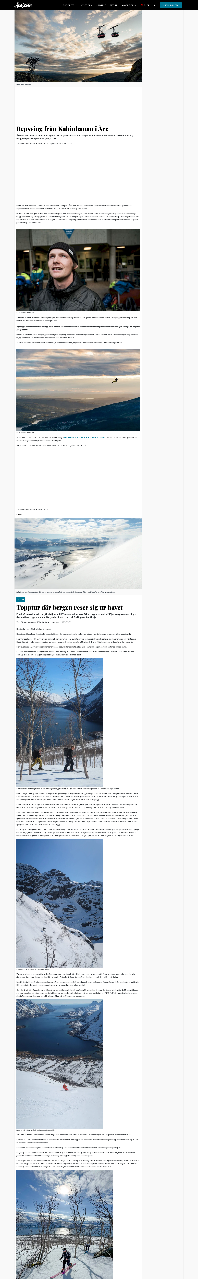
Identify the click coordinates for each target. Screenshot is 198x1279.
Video (20, 515)
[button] (70, 5)
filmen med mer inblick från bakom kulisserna (85, 437)
